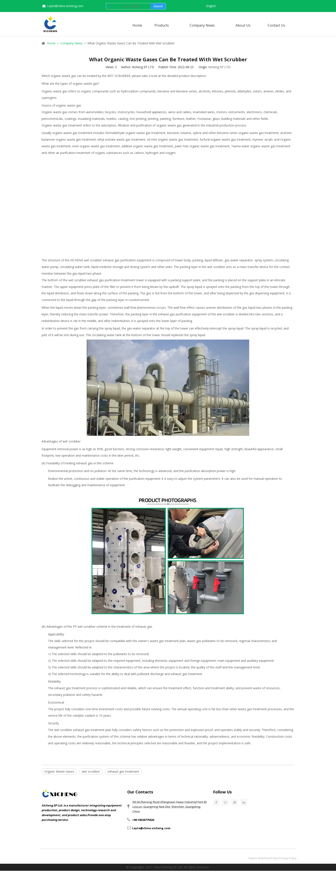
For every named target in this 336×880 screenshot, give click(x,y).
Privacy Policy (288, 858)
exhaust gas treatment (123, 771)
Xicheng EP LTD (219, 67)
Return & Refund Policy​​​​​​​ (263, 858)
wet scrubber (91, 771)
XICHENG (76, 260)
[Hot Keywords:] (158, 6)
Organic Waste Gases (59, 771)
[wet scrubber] (131, 6)
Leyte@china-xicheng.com (65, 6)
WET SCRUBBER (118, 76)
